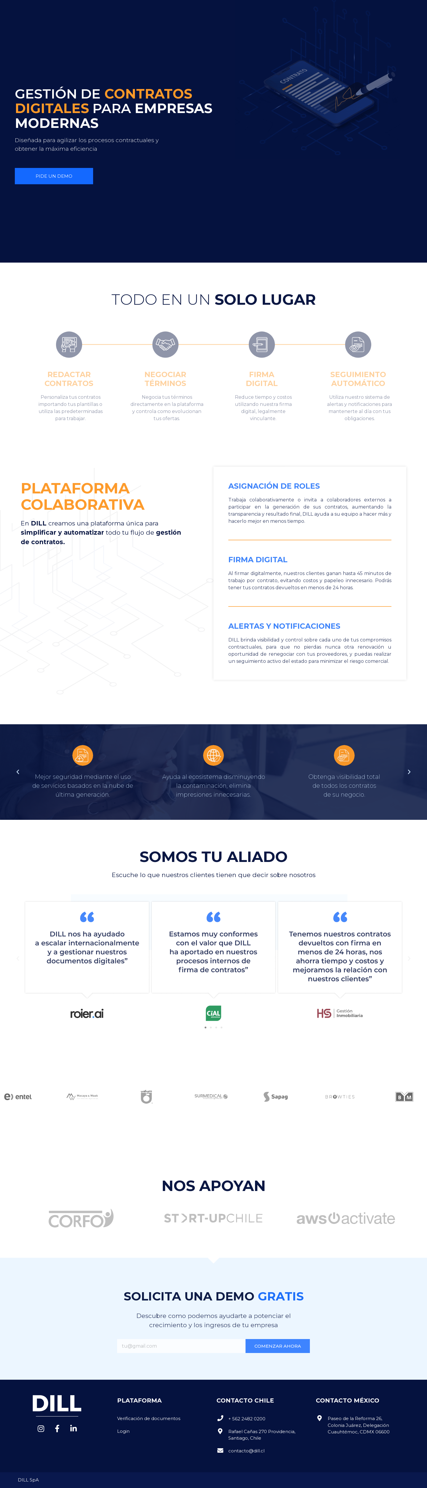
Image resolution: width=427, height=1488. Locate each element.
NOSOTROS (84, 10)
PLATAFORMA (126, 10)
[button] (324, 10)
